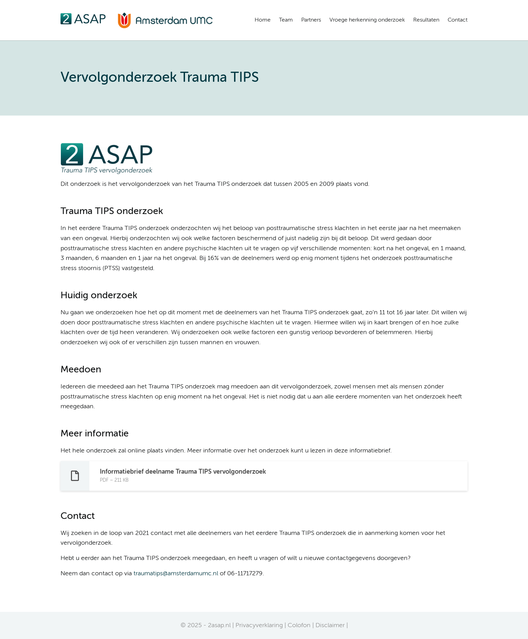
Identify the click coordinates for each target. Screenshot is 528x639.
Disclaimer (330, 625)
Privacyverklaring (259, 625)
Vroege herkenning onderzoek (367, 20)
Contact (457, 20)
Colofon (299, 625)
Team (286, 20)
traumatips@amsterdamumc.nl (176, 573)
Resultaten (426, 20)
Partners (311, 20)
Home (263, 20)
